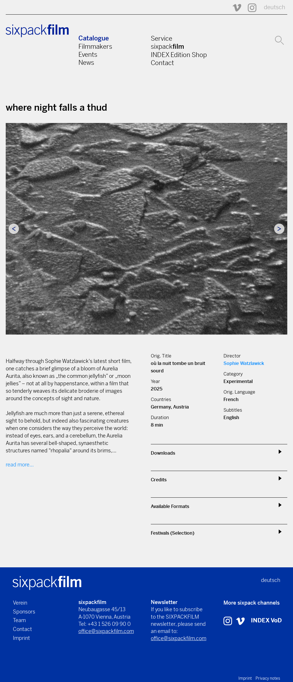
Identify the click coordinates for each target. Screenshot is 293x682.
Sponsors (24, 611)
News (86, 62)
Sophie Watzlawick (243, 363)
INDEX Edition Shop (179, 55)
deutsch (274, 7)
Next (279, 229)
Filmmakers (95, 46)
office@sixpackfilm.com (106, 631)
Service (161, 38)
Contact (162, 63)
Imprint (21, 638)
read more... (20, 464)
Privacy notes (268, 678)
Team (19, 620)
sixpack (167, 46)
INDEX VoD (266, 620)
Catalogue (93, 38)
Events (87, 54)
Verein (20, 602)
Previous (14, 229)
